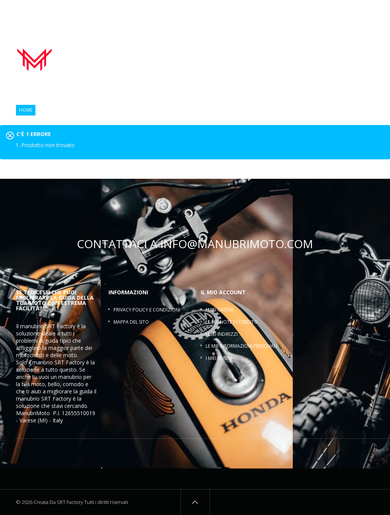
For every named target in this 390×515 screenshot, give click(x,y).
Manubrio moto (184, 49)
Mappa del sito (131, 322)
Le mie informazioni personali (241, 346)
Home (25, 110)
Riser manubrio (350, 49)
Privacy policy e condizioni (146, 309)
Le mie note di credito (232, 322)
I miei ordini (219, 309)
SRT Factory (56, 398)
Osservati (341, 10)
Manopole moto (233, 49)
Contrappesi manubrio (293, 49)
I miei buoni (219, 358)
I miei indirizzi (222, 334)
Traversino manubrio (345, 57)
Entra (368, 10)
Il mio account (223, 292)
